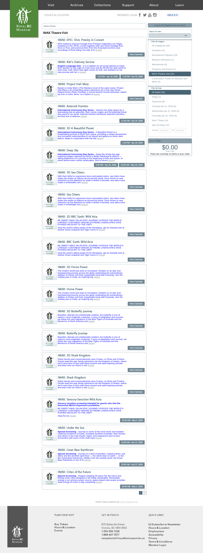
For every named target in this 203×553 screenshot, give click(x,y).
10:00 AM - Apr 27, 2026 (132, 464)
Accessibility (156, 534)
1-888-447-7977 (110, 534)
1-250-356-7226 (111, 531)
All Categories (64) (161, 45)
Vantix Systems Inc (129, 502)
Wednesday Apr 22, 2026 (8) (165, 111)
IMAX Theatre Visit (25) (163, 74)
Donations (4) (158, 50)
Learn (179, 5)
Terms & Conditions (160, 541)
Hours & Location (56, 15)
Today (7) (156, 97)
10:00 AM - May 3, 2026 (132, 420)
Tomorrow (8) (158, 101)
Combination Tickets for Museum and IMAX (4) (169, 80)
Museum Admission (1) (163, 60)
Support (128, 5)
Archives (76, 5)
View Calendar (136, 54)
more (98, 50)
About (153, 5)
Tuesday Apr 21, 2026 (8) (164, 106)
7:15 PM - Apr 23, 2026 (132, 77)
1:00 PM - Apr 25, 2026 (132, 143)
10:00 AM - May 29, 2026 (132, 165)
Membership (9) (159, 64)
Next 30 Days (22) (160, 125)
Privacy (153, 538)
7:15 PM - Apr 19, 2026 (107, 77)
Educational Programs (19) (165, 55)
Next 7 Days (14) (160, 120)
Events (58, 530)
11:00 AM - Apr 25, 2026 (132, 121)
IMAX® (172, 15)
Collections (102, 5)
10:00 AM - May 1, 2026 (132, 486)
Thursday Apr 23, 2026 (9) (164, 116)
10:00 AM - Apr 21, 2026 (132, 442)
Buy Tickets (61, 524)
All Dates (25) (158, 92)
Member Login (127, 15)
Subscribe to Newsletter (166, 524)
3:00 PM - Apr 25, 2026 (106, 165)
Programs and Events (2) (164, 69)
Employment (156, 531)
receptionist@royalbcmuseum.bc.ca (123, 538)
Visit (51, 5)
